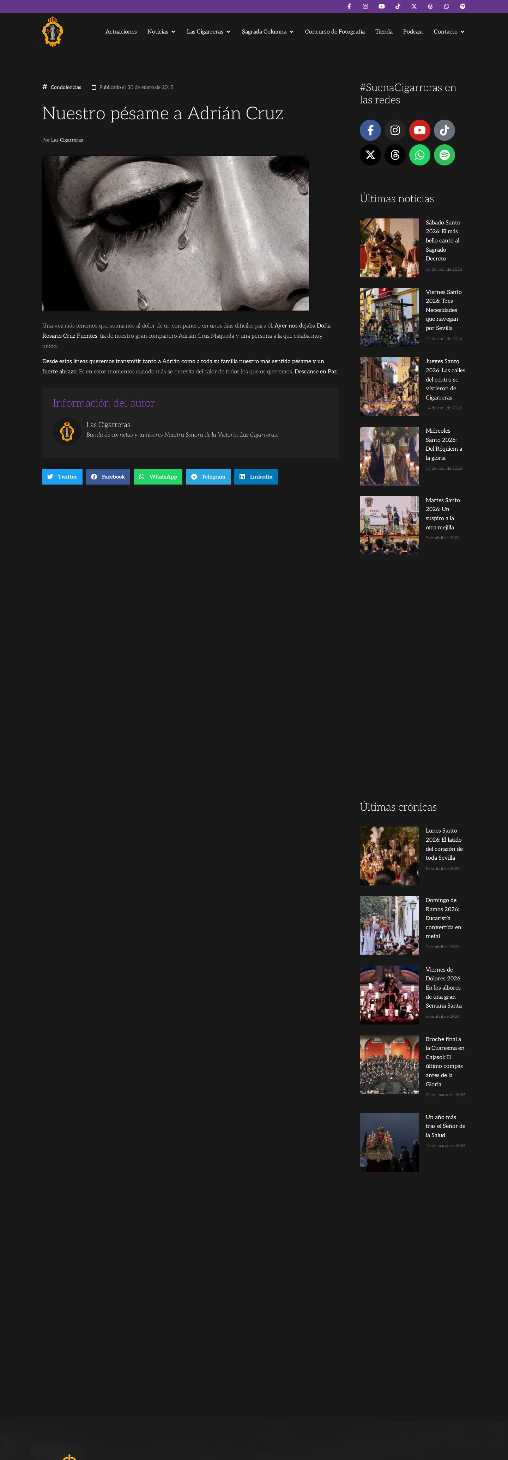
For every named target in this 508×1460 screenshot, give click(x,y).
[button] (162, 32)
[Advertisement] (413, 569)
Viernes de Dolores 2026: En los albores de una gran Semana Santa (424, 804)
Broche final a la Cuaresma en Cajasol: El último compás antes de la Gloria (426, 855)
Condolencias (66, 87)
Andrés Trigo (152, 1451)
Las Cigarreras (67, 140)
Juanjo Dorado (185, 1451)
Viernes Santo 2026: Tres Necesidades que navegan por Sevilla (426, 274)
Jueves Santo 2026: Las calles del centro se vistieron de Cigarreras (425, 324)
